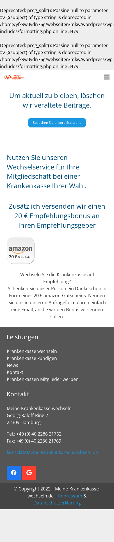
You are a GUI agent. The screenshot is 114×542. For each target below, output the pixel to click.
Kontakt (15, 372)
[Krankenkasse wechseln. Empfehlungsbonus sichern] (14, 77)
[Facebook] (14, 473)
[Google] (29, 473)
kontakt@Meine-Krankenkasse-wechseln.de (52, 452)
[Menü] (106, 77)
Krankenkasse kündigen (32, 358)
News (12, 365)
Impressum (70, 496)
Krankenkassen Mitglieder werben (43, 379)
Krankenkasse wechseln (32, 351)
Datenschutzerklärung (57, 503)
